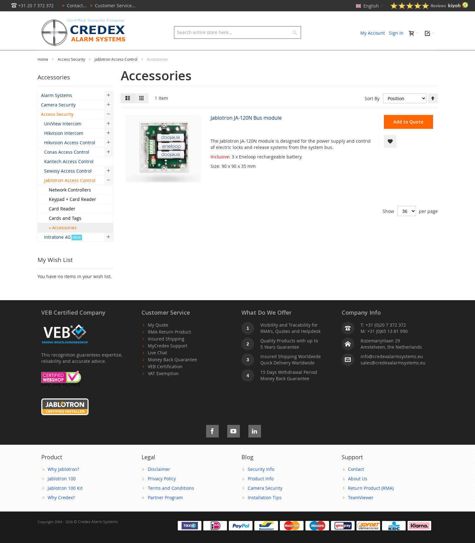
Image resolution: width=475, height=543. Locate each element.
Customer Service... (112, 6)
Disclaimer (159, 479)
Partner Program (165, 507)
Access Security (72, 73)
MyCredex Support (167, 355)
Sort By (372, 113)
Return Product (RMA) (371, 497)
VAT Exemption (163, 383)
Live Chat (157, 362)
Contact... (73, 6)
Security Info (261, 479)
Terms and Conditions (171, 497)
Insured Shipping (166, 348)
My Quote (158, 334)
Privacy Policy (162, 488)
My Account (372, 33)
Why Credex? (61, 507)
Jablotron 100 (62, 488)
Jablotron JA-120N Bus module (246, 132)
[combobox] (237, 32)
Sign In (396, 33)
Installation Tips (264, 507)
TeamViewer (361, 507)
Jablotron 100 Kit (65, 497)
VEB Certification (165, 376)
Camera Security (265, 497)
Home (43, 73)
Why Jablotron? (63, 479)
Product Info (261, 488)
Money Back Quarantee (172, 369)
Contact (356, 479)
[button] (390, 155)
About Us (357, 488)
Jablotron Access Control (116, 73)
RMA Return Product (169, 341)
